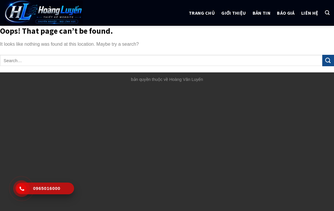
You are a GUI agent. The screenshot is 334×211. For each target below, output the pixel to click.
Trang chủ (202, 13)
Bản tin (261, 13)
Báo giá (285, 13)
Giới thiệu (233, 13)
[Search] (327, 12)
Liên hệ (309, 13)
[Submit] (328, 60)
